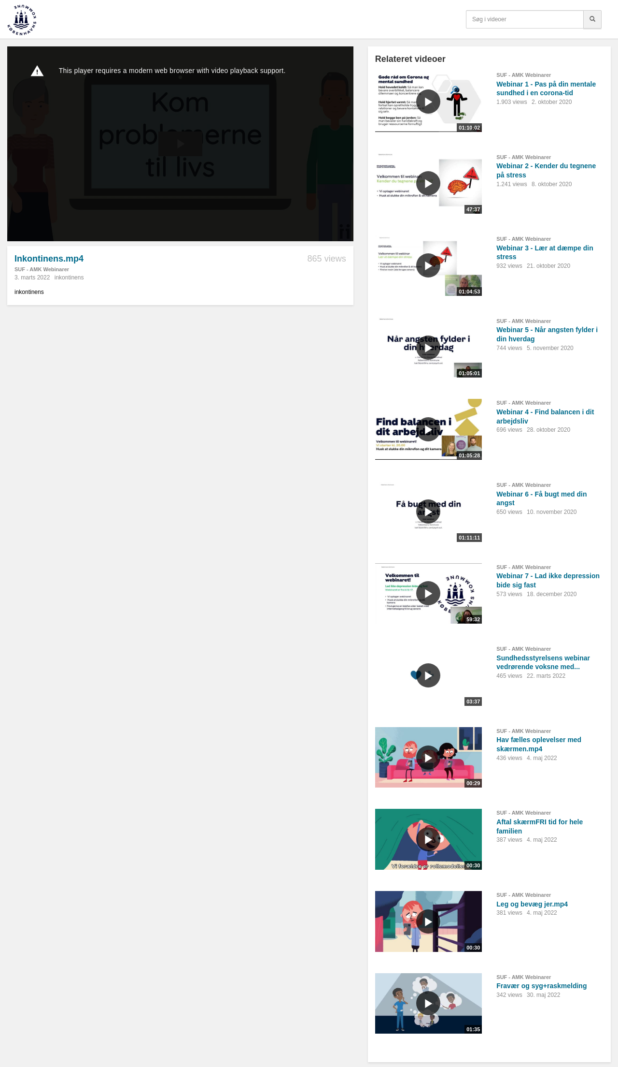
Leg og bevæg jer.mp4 (532, 904)
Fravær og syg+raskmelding (541, 986)
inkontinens (69, 277)
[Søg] (592, 19)
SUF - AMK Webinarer (41, 269)
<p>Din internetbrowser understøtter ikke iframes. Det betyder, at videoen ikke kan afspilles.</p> (180, 143)
